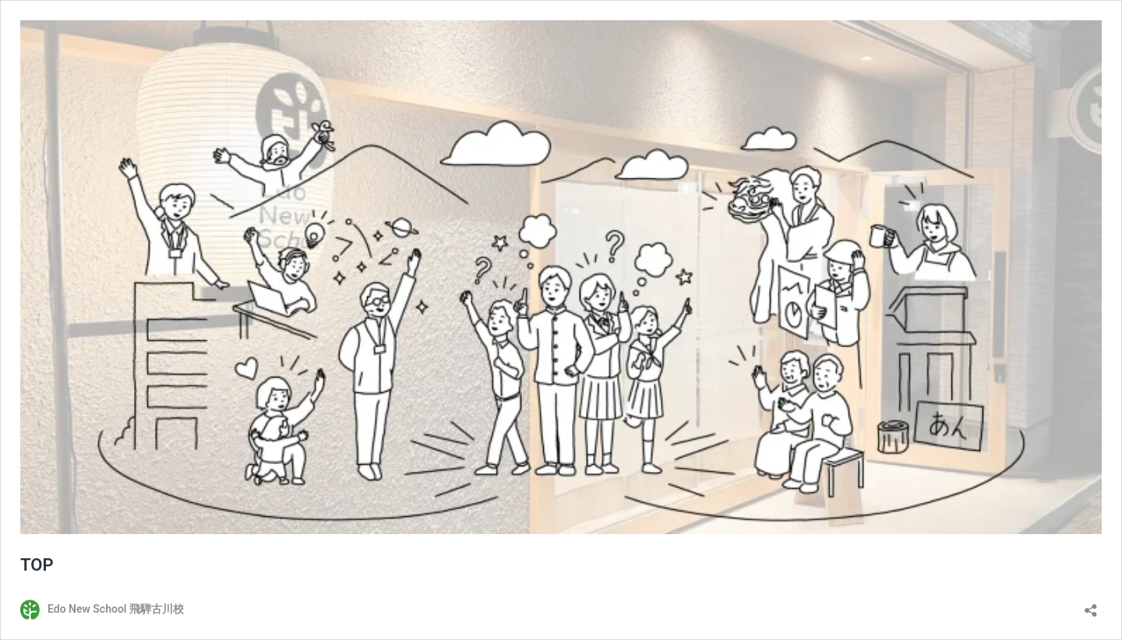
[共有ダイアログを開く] (1091, 605)
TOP (37, 565)
